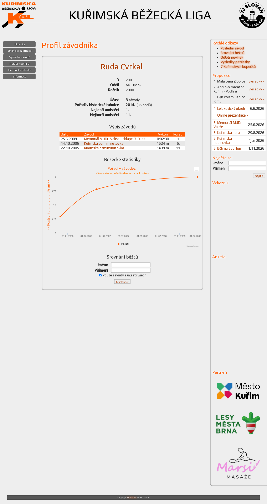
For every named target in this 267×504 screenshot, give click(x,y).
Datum (66, 134)
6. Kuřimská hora (227, 133)
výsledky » (256, 81)
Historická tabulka (19, 70)
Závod (89, 134)
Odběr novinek (232, 57)
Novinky (20, 44)
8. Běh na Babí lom (228, 148)
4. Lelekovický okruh (229, 108)
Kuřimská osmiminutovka (104, 148)
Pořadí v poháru (20, 63)
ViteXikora (132, 497)
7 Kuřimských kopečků (238, 66)
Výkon (163, 134)
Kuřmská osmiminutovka (103, 143)
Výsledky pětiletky (235, 62)
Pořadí (178, 134)
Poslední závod (232, 48)
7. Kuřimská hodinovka (223, 140)
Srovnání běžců (232, 53)
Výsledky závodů (19, 57)
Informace (19, 76)
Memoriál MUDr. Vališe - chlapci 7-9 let (114, 139)
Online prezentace (19, 50)
